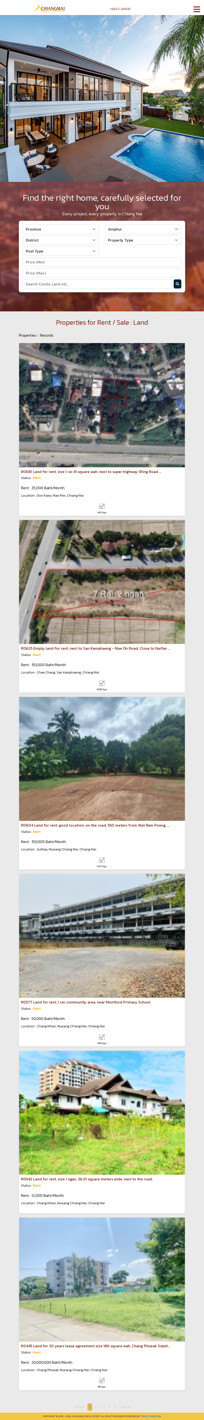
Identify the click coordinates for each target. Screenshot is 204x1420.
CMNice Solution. (151, 1416)
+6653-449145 (118, 8)
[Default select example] (61, 229)
